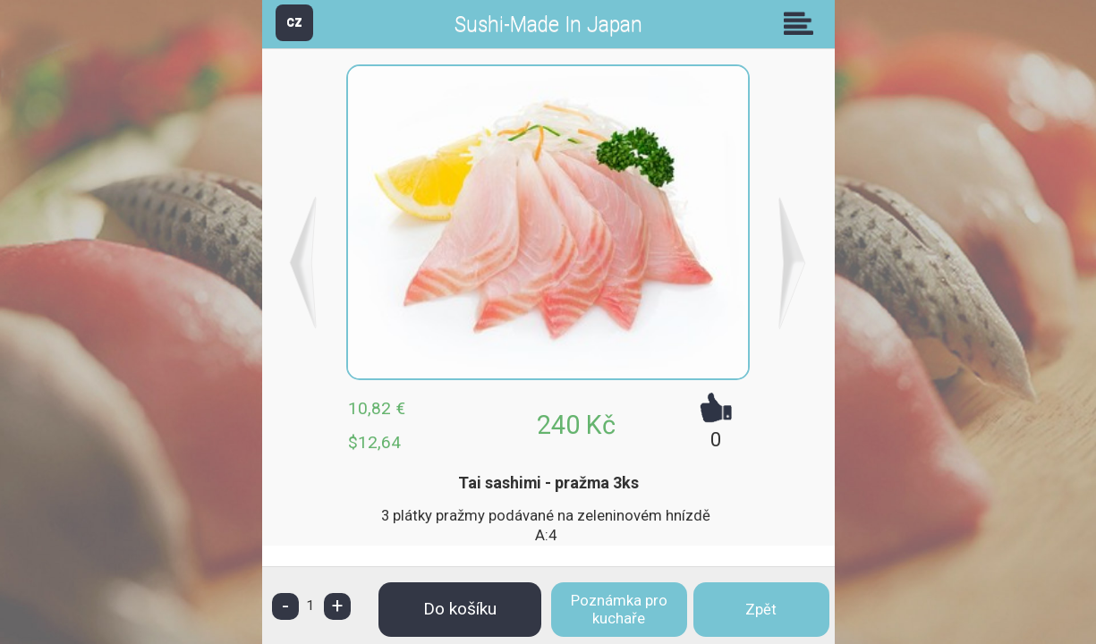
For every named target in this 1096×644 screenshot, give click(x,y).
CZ (294, 22)
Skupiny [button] (802, 23)
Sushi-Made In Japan (548, 25)
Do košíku (460, 608)
